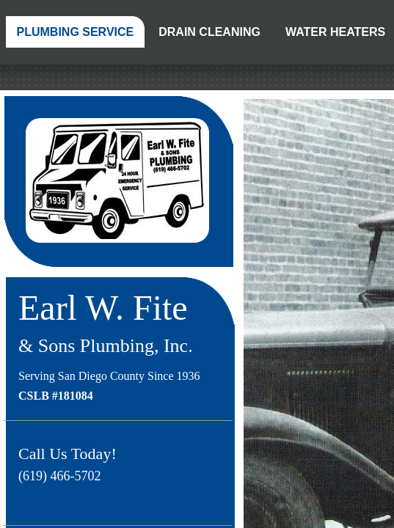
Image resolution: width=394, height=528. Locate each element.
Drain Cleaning (209, 32)
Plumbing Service (75, 32)
